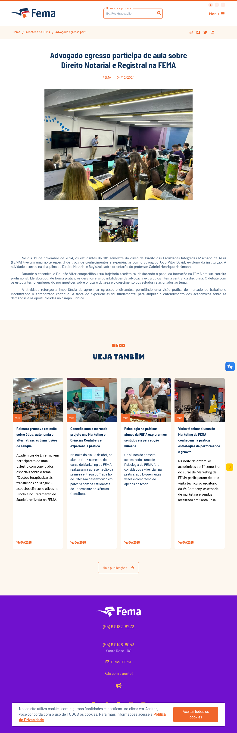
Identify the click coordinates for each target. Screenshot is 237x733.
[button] (191, 32)
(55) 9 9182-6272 (118, 626)
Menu (217, 14)
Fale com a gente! (118, 673)
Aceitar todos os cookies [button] (196, 714)
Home (16, 32)
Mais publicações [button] (118, 567)
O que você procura (118, 8)
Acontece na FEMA (37, 32)
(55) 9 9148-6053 (118, 644)
